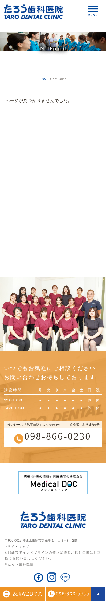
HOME (43, 79)
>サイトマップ (17, 547)
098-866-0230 (57, 436)
